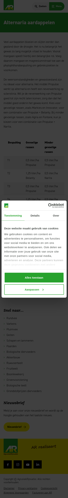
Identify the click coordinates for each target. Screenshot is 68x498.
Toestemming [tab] (13, 215)
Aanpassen (34, 289)
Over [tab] (56, 215)
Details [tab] (35, 215)
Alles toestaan (34, 277)
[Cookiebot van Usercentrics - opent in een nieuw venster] (48, 205)
